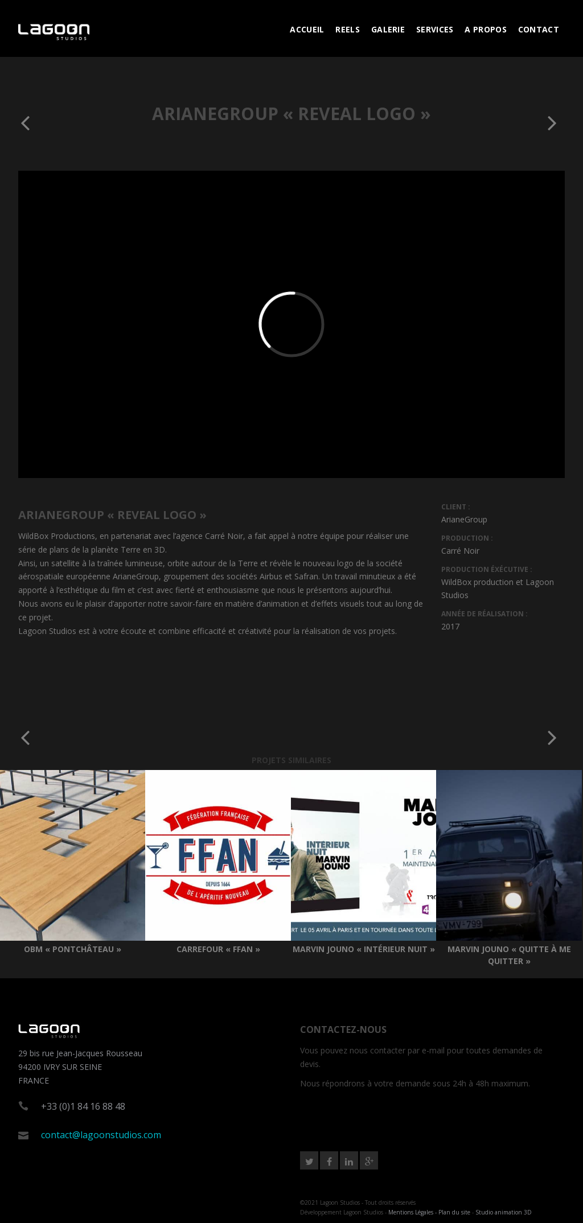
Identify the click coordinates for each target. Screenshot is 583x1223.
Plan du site (454, 1212)
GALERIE (388, 29)
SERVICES (434, 29)
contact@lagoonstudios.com (101, 1135)
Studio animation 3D (503, 1212)
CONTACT (538, 29)
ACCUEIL (307, 29)
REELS (347, 29)
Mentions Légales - (413, 1212)
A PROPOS (485, 29)
